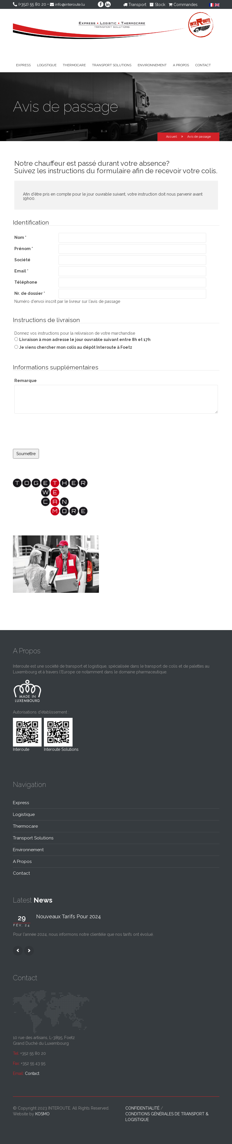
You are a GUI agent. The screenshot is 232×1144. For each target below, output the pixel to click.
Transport (134, 4)
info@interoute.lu (70, 4)
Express (23, 65)
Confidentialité (142, 1108)
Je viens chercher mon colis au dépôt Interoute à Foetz (75, 347)
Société (22, 260)
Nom (20, 237)
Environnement (152, 65)
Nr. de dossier (29, 293)
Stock (157, 4)
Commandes (183, 4)
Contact (203, 65)
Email (21, 271)
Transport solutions (111, 65)
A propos (181, 65)
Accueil (171, 137)
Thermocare (74, 65)
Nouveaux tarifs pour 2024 (68, 916)
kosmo (42, 1114)
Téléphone (25, 282)
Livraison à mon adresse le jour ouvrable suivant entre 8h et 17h (85, 339)
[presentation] (56, 437)
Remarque (25, 380)
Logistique (46, 65)
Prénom (23, 248)
